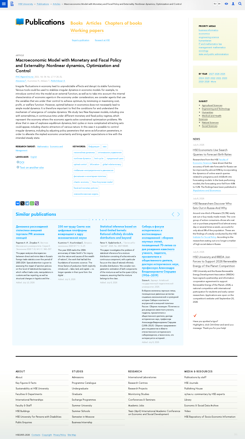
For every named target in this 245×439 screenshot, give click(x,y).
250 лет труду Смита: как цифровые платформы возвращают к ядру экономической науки (74, 232)
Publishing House (193, 388)
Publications (44, 22)
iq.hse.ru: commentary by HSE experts (204, 394)
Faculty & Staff (24, 405)
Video (187, 411)
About (20, 371)
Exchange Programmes (84, 399)
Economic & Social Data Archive (201, 405)
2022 (212, 78)
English (34, 157)
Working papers (87, 30)
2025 (222, 73)
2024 (201, 78)
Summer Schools (81, 411)
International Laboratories (142, 377)
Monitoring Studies (138, 394)
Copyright (47, 434)
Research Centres (138, 382)
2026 (217, 73)
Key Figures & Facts (26, 382)
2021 (218, 78)
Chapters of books (123, 23)
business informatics (208, 30)
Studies (77, 371)
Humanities (207, 112)
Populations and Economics (207, 190)
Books (76, 23)
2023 (207, 78)
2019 (201, 81)
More (213, 81)
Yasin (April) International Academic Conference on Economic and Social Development (154, 412)
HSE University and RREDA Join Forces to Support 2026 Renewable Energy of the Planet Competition (215, 261)
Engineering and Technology (216, 108)
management (205, 47)
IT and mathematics (208, 43)
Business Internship (82, 422)
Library (187, 399)
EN (219, 4)
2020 (224, 78)
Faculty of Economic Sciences (210, 161)
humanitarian (205, 40)
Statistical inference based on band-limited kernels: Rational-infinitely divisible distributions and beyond (118, 232)
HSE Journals (191, 382)
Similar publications (36, 214)
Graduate (77, 394)
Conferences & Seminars (141, 399)
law (220, 43)
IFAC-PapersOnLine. (25, 76)
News (196, 139)
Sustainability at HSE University (32, 388)
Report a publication (80, 40)
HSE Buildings (23, 411)
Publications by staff (195, 377)
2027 (211, 73)
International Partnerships (29, 399)
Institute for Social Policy (204, 237)
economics (204, 33)
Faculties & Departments (29, 394)
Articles (93, 23)
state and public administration (214, 54)
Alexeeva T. (21, 81)
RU (215, 4)
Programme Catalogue (84, 382)
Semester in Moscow (83, 416)
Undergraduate (80, 388)
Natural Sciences (210, 122)
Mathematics (43, 146)
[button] (89, 219)
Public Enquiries (24, 422)
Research (135, 371)
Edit (235, 434)
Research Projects (137, 388)
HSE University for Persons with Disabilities (38, 416)
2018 (207, 81)
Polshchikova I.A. (58, 81)
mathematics (219, 47)
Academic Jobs (136, 405)
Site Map (72, 434)
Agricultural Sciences (212, 105)
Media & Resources (198, 371)
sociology (203, 50)
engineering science (209, 37)
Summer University (82, 405)
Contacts (35, 434)
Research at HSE (102, 40)
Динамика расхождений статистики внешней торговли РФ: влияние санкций (32, 232)
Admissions (78, 377)
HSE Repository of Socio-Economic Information (209, 416)
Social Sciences (209, 125)
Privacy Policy (59, 434)
